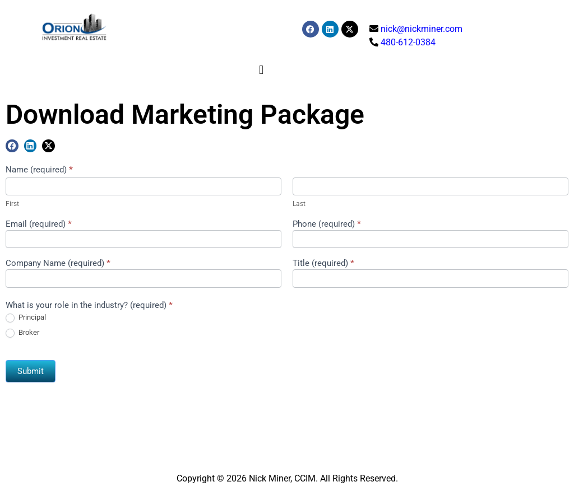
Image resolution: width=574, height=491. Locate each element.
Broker (22, 333)
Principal (26, 317)
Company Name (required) (58, 263)
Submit (30, 371)
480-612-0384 (408, 42)
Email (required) (39, 224)
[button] (261, 69)
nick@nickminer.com (421, 29)
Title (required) (323, 263)
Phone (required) (327, 224)
